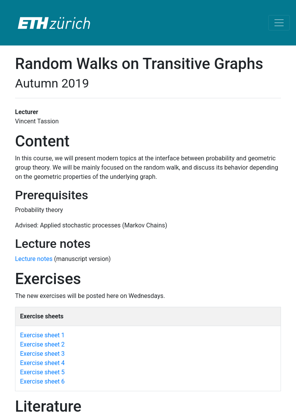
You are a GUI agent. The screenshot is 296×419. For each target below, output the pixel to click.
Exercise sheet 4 (42, 363)
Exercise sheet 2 (42, 344)
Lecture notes (34, 259)
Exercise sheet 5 (42, 372)
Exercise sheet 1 (42, 335)
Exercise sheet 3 (42, 353)
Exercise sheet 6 (42, 381)
